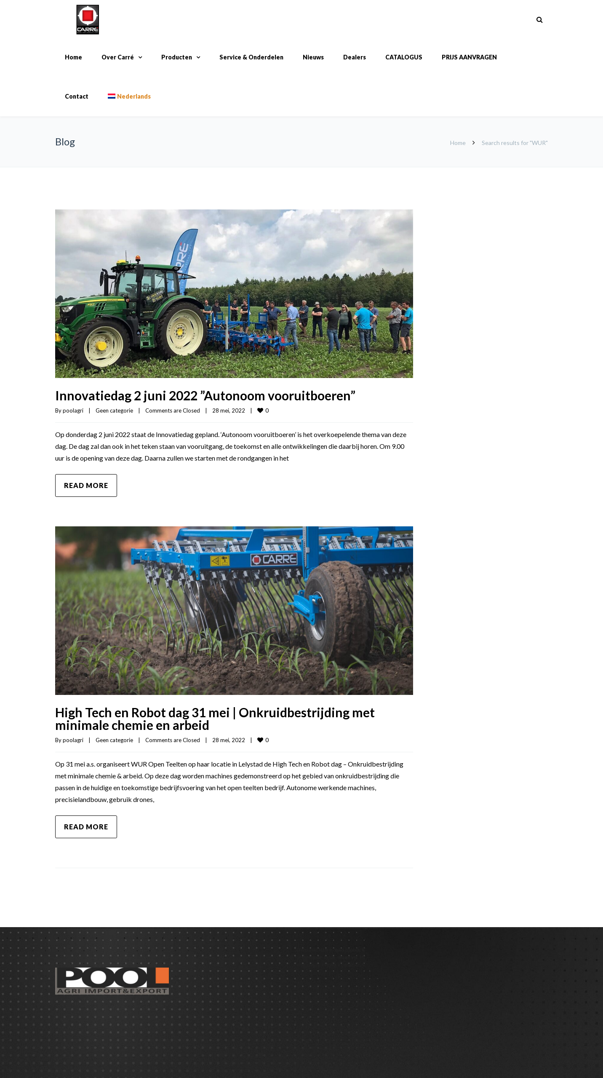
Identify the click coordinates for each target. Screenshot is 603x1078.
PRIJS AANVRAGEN (469, 57)
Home (73, 57)
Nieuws (313, 57)
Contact (76, 96)
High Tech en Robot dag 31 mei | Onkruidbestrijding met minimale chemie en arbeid (215, 718)
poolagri (73, 410)
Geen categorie (114, 410)
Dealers (354, 57)
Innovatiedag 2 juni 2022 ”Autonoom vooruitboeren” (205, 395)
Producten (176, 57)
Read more (86, 485)
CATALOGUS (403, 57)
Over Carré (117, 57)
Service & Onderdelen (251, 57)
